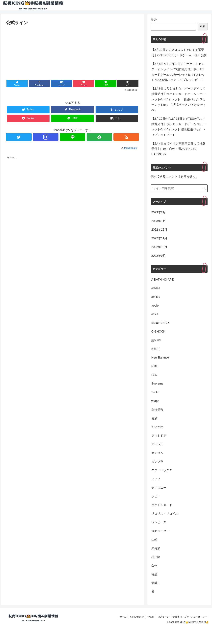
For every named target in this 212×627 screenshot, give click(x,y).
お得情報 (157, 409)
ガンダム (157, 453)
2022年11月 (159, 238)
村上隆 (155, 557)
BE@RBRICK (160, 322)
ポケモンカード (161, 505)
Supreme (157, 383)
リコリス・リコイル (164, 513)
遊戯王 (155, 583)
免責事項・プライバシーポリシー (190, 616)
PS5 (154, 375)
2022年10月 (159, 247)
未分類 (155, 548)
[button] (204, 188)
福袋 (154, 574)
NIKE (154, 366)
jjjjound (156, 340)
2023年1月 (158, 221)
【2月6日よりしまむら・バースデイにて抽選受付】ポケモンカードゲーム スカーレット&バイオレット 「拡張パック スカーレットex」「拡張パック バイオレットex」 (178, 99)
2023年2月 (158, 212)
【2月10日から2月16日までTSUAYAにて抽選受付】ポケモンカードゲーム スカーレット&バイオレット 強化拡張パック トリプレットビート (178, 126)
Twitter (150, 616)
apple (155, 305)
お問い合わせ (137, 616)
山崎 (154, 539)
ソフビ (155, 479)
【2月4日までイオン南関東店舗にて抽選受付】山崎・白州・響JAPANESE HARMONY (178, 149)
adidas (155, 288)
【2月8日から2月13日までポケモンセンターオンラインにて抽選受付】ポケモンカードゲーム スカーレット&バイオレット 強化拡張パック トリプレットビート (178, 72)
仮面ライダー (160, 531)
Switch (155, 392)
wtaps (155, 401)
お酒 (154, 418)
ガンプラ (157, 461)
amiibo (155, 296)
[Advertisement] (72, 51)
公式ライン (163, 616)
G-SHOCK (158, 331)
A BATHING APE (162, 279)
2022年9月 (158, 255)
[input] (179, 188)
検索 (154, 20)
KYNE (155, 349)
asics (154, 314)
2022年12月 (159, 229)
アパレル (157, 444)
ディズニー (158, 487)
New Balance (160, 357)
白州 (154, 565)
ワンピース (158, 522)
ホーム (123, 616)
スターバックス (161, 470)
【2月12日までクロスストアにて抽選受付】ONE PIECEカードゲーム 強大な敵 (178, 52)
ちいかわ (157, 427)
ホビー (155, 496)
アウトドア (158, 435)
